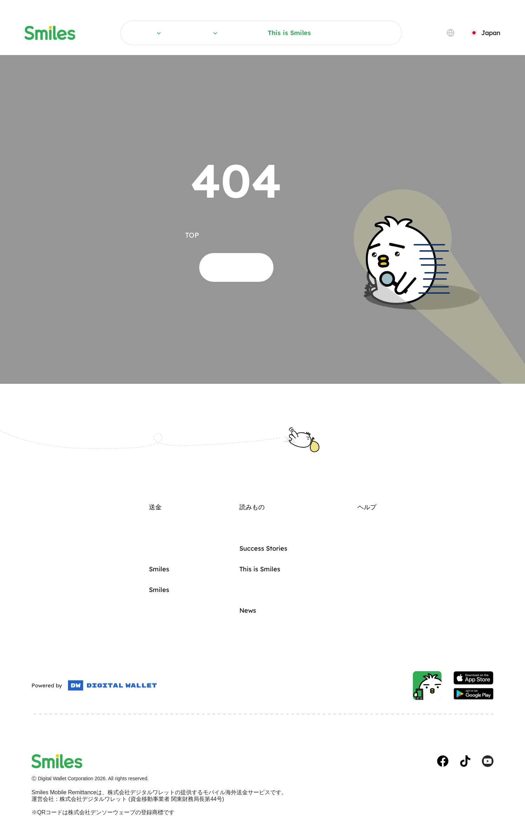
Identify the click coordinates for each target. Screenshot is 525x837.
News (247, 610)
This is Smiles (289, 33)
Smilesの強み (159, 590)
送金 (155, 33)
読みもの (211, 33)
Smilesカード (159, 569)
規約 (35, 733)
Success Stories (263, 548)
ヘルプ (368, 33)
